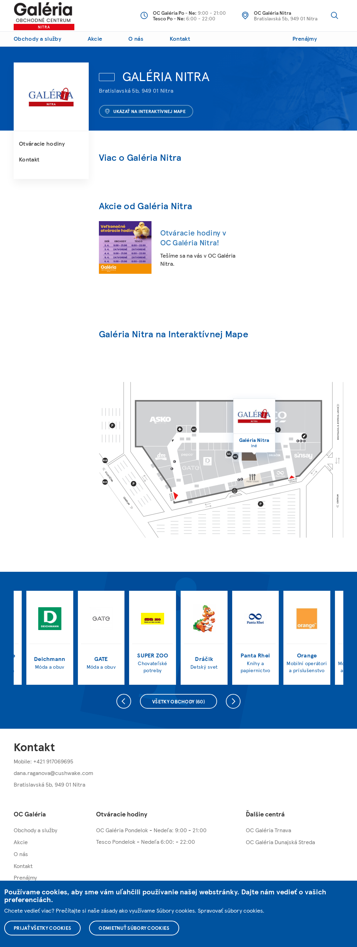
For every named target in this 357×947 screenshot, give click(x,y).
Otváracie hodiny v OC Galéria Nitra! (193, 237)
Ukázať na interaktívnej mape (145, 111)
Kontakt (180, 38)
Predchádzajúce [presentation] (123, 701)
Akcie (95, 38)
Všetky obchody (178, 701)
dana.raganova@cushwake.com (53, 773)
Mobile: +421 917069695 (43, 761)
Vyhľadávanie (334, 15)
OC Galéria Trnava (268, 830)
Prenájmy (304, 38)
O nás (135, 38)
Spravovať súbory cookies (230, 910)
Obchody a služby (37, 38)
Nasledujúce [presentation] (233, 701)
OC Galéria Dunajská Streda (280, 842)
